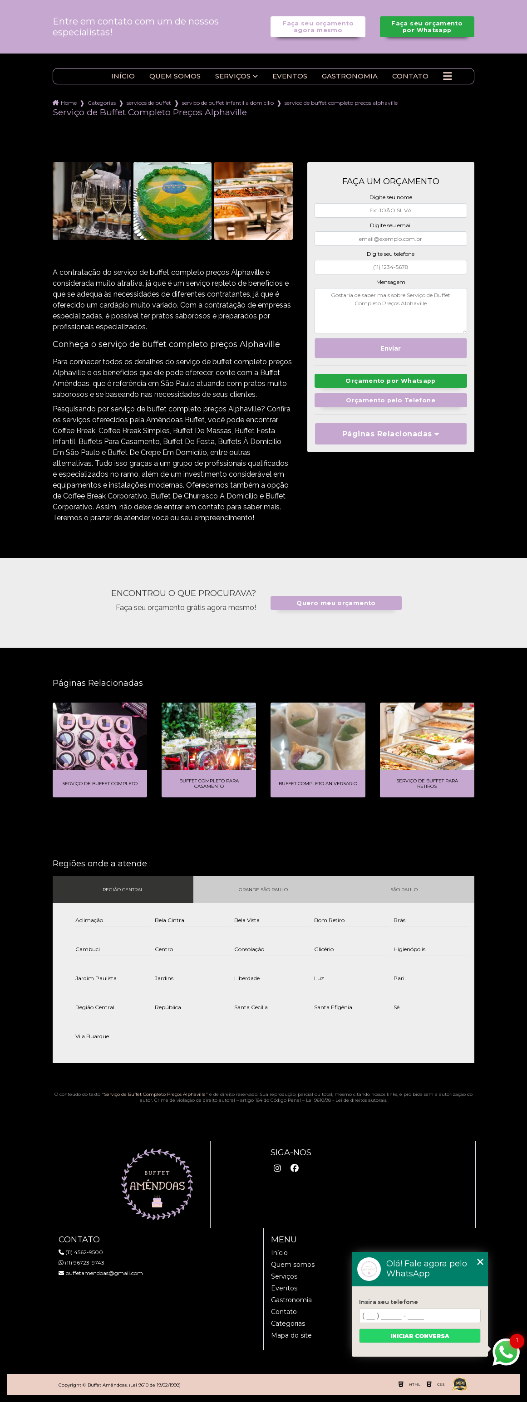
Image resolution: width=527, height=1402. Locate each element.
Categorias (102, 102)
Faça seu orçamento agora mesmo (318, 27)
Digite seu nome (390, 197)
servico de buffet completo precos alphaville (341, 102)
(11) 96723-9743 (81, 1262)
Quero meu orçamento (335, 603)
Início (123, 76)
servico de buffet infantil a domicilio (228, 102)
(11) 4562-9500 (81, 1252)
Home (69, 102)
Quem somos (175, 76)
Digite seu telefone (390, 253)
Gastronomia (350, 76)
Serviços (233, 76)
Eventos (289, 76)
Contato (410, 76)
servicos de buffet (149, 102)
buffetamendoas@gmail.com (101, 1273)
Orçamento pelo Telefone (390, 400)
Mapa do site (291, 1335)
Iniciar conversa (419, 1336)
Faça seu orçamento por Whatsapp (427, 27)
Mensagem (390, 281)
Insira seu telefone (388, 1302)
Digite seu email (391, 225)
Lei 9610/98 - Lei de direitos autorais (346, 1100)
